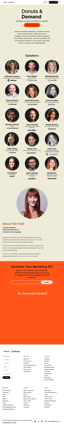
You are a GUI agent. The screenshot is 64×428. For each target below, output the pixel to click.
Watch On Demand (32, 25)
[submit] (46, 282)
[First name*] (11, 359)
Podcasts (26, 363)
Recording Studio (49, 367)
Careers (26, 403)
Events (46, 363)
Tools (4, 403)
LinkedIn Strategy (8, 405)
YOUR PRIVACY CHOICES (9, 422)
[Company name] (11, 374)
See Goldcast (53, 2)
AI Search (47, 371)
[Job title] (11, 370)
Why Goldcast (28, 392)
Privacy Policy (48, 396)
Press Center (27, 401)
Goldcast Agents (49, 369)
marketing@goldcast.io (52, 421)
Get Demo (26, 407)
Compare (46, 359)
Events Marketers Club (9, 407)
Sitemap (46, 407)
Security (46, 403)
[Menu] (60, 2)
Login (45, 2)
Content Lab (48, 365)
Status (46, 394)
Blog (4, 396)
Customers (6, 392)
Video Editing (27, 367)
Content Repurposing (30, 365)
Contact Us (27, 405)
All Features (47, 377)
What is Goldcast (28, 390)
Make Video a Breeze (30, 398)
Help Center (47, 390)
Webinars (26, 359)
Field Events (27, 371)
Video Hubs (27, 369)
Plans (46, 375)
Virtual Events (28, 361)
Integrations (47, 373)
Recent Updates (49, 379)
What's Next (27, 396)
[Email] (26, 282)
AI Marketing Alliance (9, 409)
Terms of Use (48, 398)
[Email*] (11, 367)
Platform (46, 361)
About (25, 394)
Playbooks (6, 401)
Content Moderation (50, 401)
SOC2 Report (48, 405)
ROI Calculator (7, 390)
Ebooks (5, 398)
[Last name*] (11, 363)
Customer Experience (50, 392)
